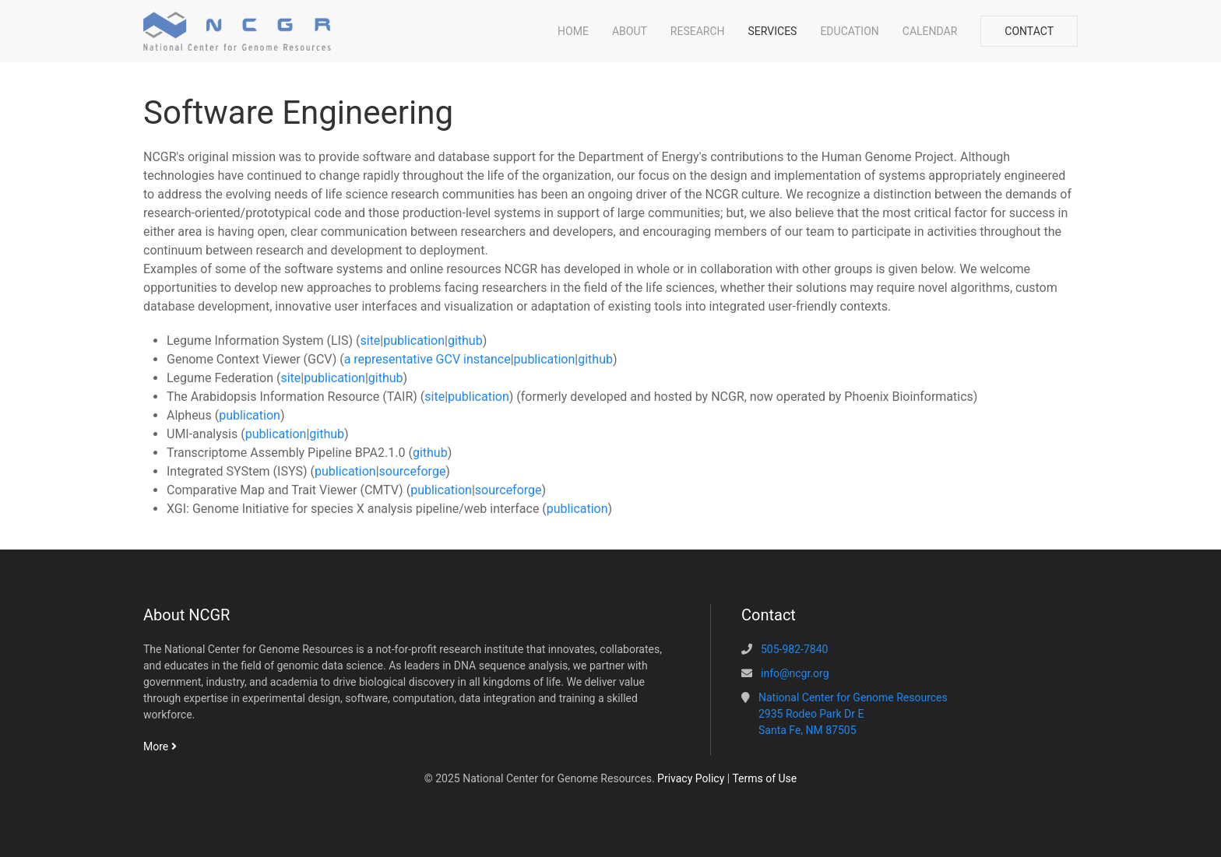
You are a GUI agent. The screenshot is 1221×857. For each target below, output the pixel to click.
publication (414, 340)
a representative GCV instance (427, 359)
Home (573, 31)
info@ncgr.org (795, 673)
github (465, 340)
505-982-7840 (794, 649)
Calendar (930, 31)
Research (697, 31)
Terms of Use (764, 778)
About (629, 31)
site (370, 340)
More (160, 746)
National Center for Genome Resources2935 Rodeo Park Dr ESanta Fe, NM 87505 (853, 713)
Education (849, 31)
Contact (1029, 31)
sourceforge (412, 471)
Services (772, 31)
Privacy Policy (690, 778)
